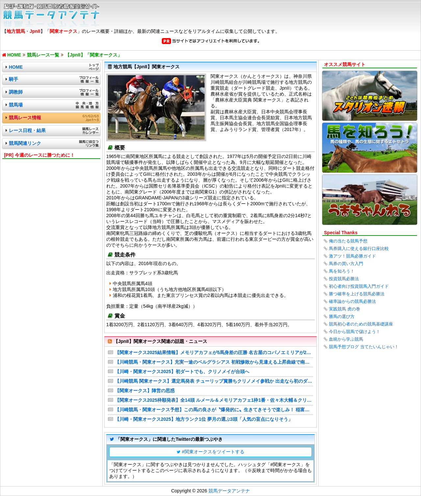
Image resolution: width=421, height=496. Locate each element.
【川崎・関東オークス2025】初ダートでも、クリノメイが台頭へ (182, 371)
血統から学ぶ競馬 (346, 339)
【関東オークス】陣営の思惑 (145, 390)
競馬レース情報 (25, 117)
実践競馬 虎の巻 (344, 308)
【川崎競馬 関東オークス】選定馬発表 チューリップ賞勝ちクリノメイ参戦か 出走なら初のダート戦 (214, 381)
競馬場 (16, 104)
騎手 (13, 79)
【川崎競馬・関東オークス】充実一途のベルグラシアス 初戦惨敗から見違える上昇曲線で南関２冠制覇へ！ (214, 362)
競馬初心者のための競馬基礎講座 (361, 324)
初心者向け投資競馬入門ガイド (359, 286)
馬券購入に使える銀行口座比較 (359, 248)
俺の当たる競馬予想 (348, 240)
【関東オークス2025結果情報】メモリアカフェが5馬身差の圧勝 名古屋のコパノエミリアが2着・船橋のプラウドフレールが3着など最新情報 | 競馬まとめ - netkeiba (214, 352)
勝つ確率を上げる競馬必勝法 (356, 293)
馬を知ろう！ (342, 271)
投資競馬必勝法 (344, 278)
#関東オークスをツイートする (213, 451)
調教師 (16, 92)
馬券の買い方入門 (346, 263)
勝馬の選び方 (342, 316)
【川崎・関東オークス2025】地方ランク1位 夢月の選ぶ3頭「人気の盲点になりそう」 (204, 419)
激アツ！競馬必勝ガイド (352, 256)
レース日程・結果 (27, 130)
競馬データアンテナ (229, 490)
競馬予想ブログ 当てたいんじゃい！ (364, 346)
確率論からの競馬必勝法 (352, 301)
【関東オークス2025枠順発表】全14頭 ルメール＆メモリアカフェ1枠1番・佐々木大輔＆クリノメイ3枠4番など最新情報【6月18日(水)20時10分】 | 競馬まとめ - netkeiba (214, 400)
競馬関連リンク (25, 143)
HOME (16, 67)
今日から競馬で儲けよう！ (354, 331)
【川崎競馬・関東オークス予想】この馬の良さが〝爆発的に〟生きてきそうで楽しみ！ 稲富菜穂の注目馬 (214, 409)
